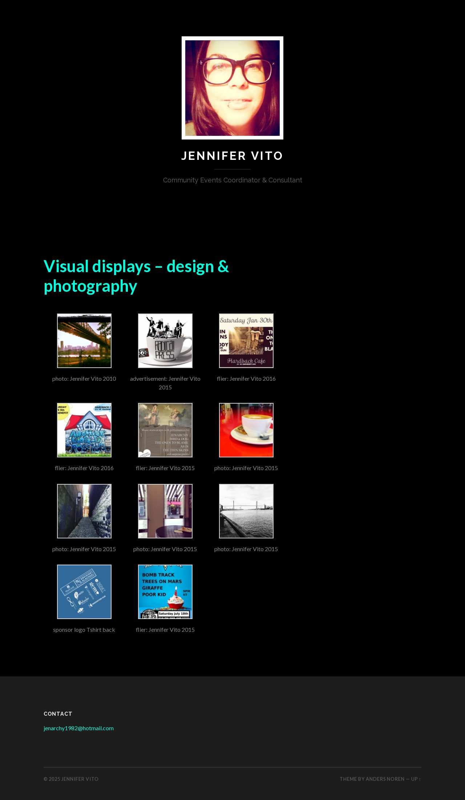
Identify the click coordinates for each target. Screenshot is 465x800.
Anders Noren (385, 779)
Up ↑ (416, 779)
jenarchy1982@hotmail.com (79, 727)
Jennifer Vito (232, 155)
